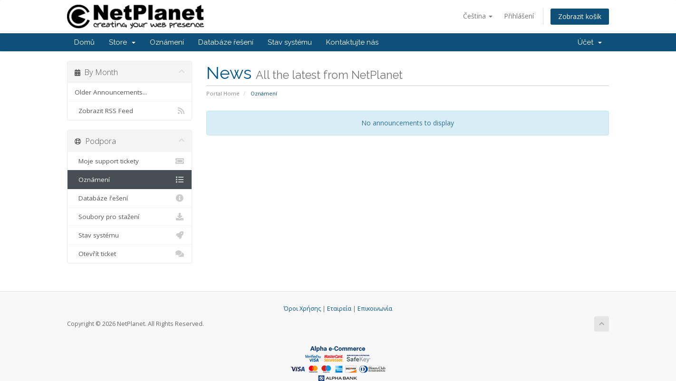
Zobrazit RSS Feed (129, 110)
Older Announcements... (111, 92)
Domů (84, 42)
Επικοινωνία (374, 309)
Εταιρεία (339, 309)
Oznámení (167, 42)
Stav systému (290, 42)
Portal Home (223, 93)
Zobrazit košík (579, 16)
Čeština (478, 15)
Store (122, 42)
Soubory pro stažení (129, 216)
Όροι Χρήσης (302, 309)
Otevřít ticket (129, 253)
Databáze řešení (225, 42)
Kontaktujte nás (352, 42)
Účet (590, 42)
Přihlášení (519, 15)
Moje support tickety (129, 161)
